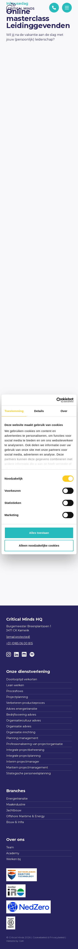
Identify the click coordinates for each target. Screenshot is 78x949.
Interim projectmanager (22, 761)
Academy (12, 853)
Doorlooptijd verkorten (21, 679)
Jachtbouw (13, 810)
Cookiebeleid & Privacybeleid (49, 937)
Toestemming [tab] (14, 411)
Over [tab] (64, 411)
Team (10, 847)
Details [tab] (39, 411)
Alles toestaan (39, 532)
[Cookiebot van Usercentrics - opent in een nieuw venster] (56, 400)
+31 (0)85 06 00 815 (19, 643)
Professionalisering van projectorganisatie (34, 744)
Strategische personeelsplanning (28, 773)
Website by (15, 940)
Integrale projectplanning (23, 755)
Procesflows (14, 691)
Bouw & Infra (15, 822)
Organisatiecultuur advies (23, 720)
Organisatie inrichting (20, 732)
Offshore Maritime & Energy (25, 816)
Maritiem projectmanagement (27, 767)
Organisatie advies (18, 726)
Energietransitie (17, 798)
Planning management (22, 738)
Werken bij (13, 859)
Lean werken (15, 685)
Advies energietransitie (21, 708)
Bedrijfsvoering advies (21, 714)
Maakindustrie (15, 804)
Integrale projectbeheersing (25, 750)
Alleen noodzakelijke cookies (39, 545)
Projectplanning (17, 697)
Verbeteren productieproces (25, 703)
